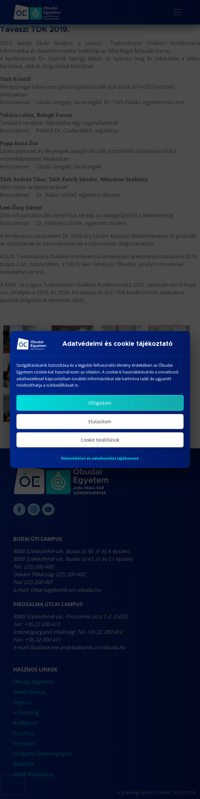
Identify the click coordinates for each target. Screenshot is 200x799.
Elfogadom (99, 403)
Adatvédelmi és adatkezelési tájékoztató (100, 458)
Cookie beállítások (100, 440)
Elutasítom (99, 421)
